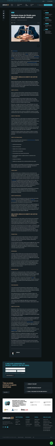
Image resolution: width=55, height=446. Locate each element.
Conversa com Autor (37, 426)
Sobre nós (17, 420)
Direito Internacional (31, 140)
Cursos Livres (28, 423)
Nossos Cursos (12, 5)
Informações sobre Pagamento (47, 426)
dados (27, 54)
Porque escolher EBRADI (19, 5)
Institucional (19, 417)
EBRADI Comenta (37, 423)
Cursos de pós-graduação (32, 62)
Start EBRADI (28, 421)
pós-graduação (14, 330)
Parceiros (17, 423)
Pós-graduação (28, 420)
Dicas (13, 12)
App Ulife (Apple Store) (46, 429)
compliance (14, 180)
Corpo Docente (18, 421)
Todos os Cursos (28, 426)
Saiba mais (31, 402)
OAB (32, 277)
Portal (36, 417)
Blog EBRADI (27, 5)
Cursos (27, 417)
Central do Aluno (32, 5)
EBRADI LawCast (37, 420)
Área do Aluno (47, 417)
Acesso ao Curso (45, 420)
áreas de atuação (30, 321)
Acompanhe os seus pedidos (47, 423)
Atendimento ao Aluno (46, 421)
